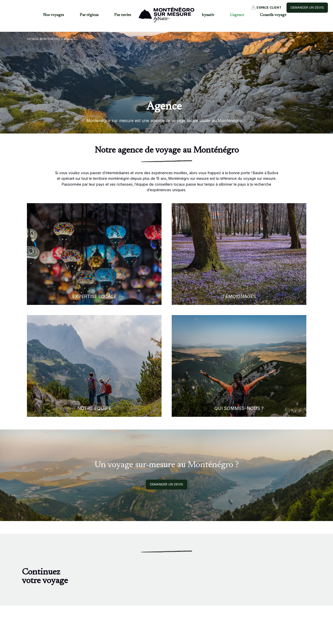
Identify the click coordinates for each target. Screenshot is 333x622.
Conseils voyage (273, 15)
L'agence (237, 15)
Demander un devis (307, 7)
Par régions (89, 15)
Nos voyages (53, 15)
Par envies (122, 15)
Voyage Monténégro (43, 39)
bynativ (208, 15)
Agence (70, 39)
